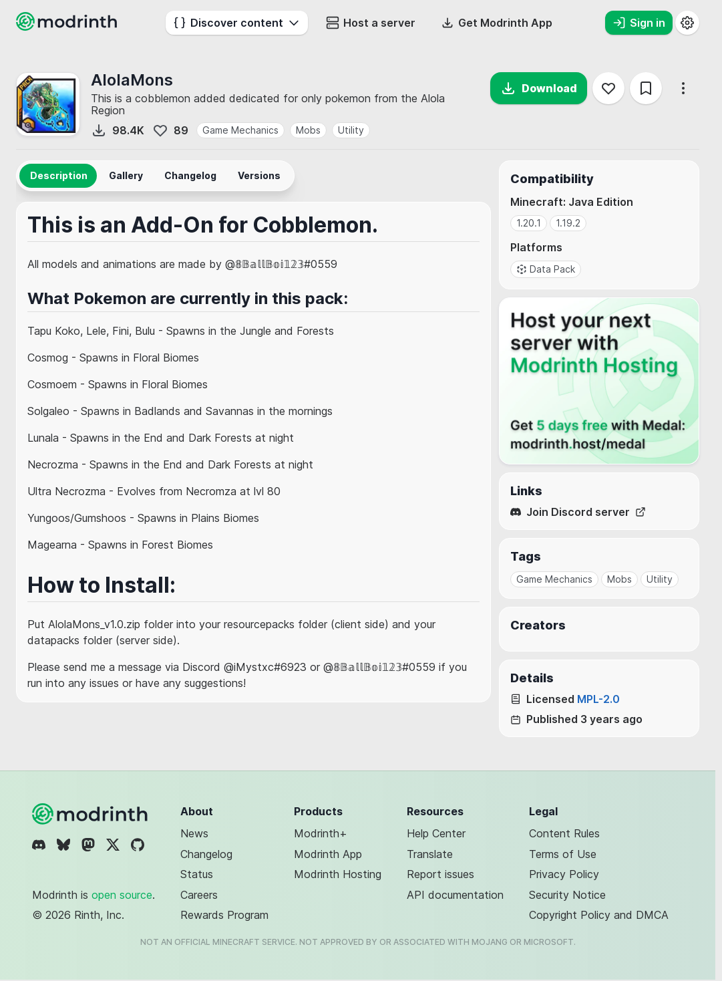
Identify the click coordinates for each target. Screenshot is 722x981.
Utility (351, 130)
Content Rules (564, 833)
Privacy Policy (564, 874)
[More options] (683, 88)
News (194, 833)
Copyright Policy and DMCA (599, 915)
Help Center (436, 833)
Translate (430, 854)
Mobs (308, 130)
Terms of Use (562, 854)
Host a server (370, 22)
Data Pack (545, 269)
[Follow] (608, 88)
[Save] (646, 88)
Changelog (206, 854)
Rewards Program (224, 915)
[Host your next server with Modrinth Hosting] (599, 380)
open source (122, 894)
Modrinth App (328, 854)
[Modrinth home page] (68, 26)
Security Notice (567, 895)
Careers (199, 895)
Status (196, 874)
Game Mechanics (240, 130)
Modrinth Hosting (337, 874)
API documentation (455, 895)
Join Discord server (578, 512)
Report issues (440, 874)
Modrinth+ (320, 833)
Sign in (638, 22)
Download (538, 88)
